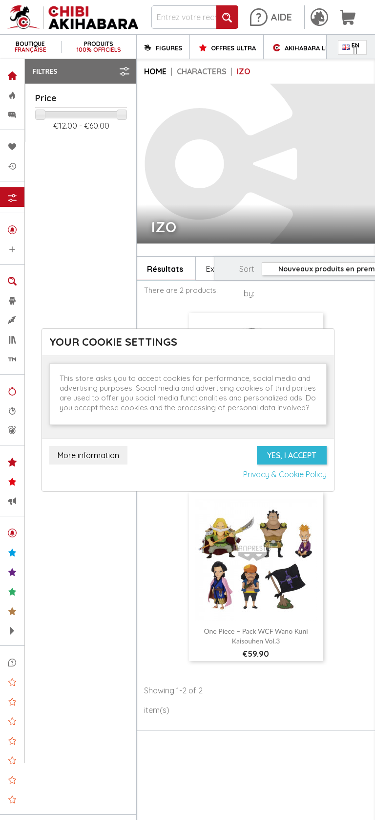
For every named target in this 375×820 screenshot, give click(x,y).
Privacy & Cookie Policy (285, 474)
